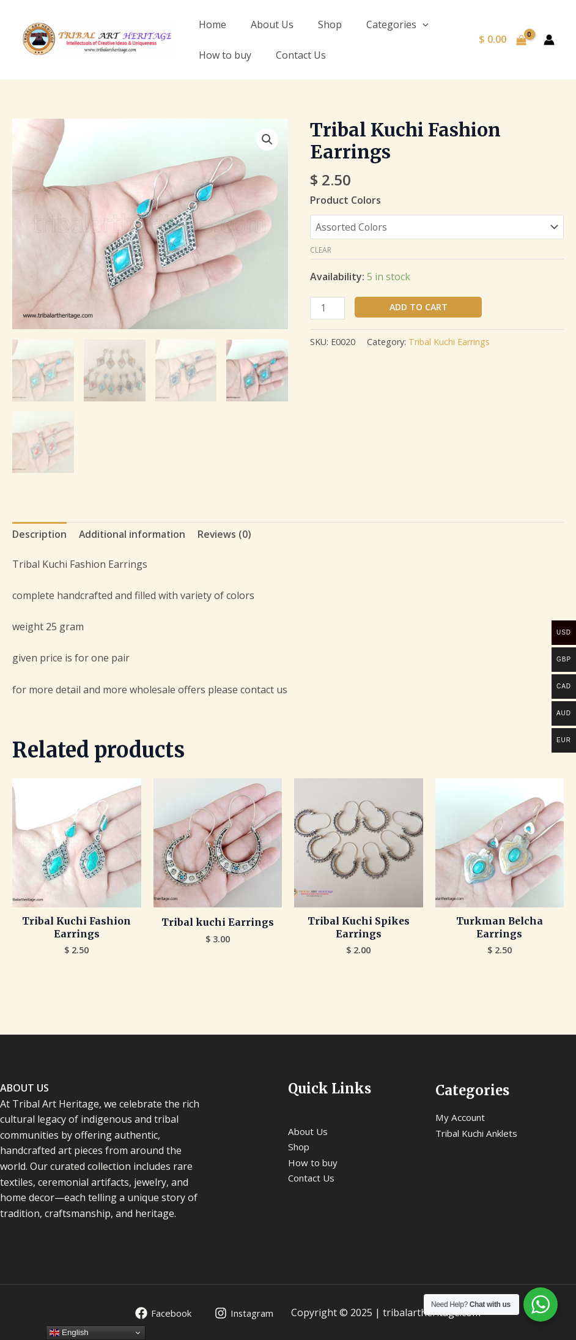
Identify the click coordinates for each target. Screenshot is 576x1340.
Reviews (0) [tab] (227, 533)
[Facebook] (157, 1313)
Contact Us (301, 55)
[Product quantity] (327, 308)
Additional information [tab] (133, 533)
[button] (267, 139)
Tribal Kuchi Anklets (481, 1133)
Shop (330, 24)
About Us (272, 24)
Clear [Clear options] (320, 250)
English (69, 1333)
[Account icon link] (549, 39)
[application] (422, 24)
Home (212, 24)
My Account (462, 1117)
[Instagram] (242, 1313)
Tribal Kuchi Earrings (449, 342)
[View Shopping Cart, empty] (502, 40)
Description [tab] (39, 533)
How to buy (225, 55)
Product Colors (345, 200)
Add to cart (419, 307)
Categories (397, 24)
